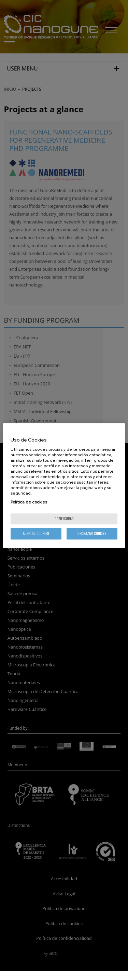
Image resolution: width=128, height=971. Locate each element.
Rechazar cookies (91, 533)
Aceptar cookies (36, 533)
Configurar (64, 518)
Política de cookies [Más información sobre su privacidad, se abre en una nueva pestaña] (29, 502)
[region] (64, 485)
